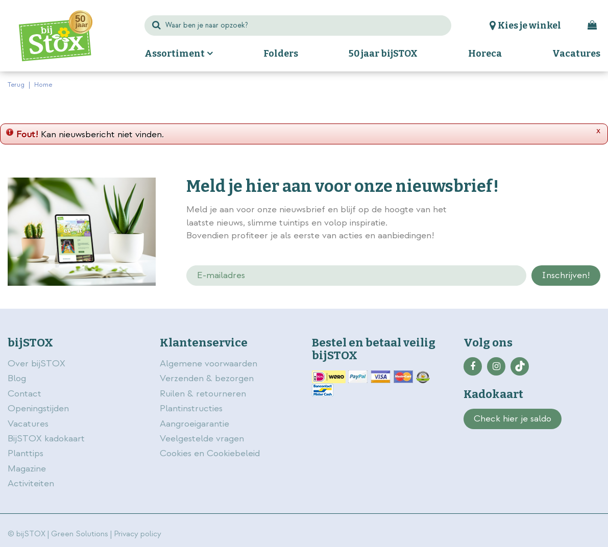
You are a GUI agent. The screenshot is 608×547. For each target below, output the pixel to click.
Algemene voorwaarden (210, 363)
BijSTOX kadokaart (46, 438)
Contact (24, 393)
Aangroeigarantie (194, 423)
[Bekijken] (592, 25)
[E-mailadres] (356, 275)
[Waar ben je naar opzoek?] (298, 25)
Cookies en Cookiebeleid (210, 453)
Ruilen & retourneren (203, 393)
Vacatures (28, 423)
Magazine (27, 468)
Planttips (25, 453)
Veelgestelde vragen (202, 438)
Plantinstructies (191, 408)
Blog (17, 378)
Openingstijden (38, 408)
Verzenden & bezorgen (207, 378)
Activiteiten (31, 483)
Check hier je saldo (512, 418)
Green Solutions (79, 534)
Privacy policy (137, 534)
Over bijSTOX (36, 363)
